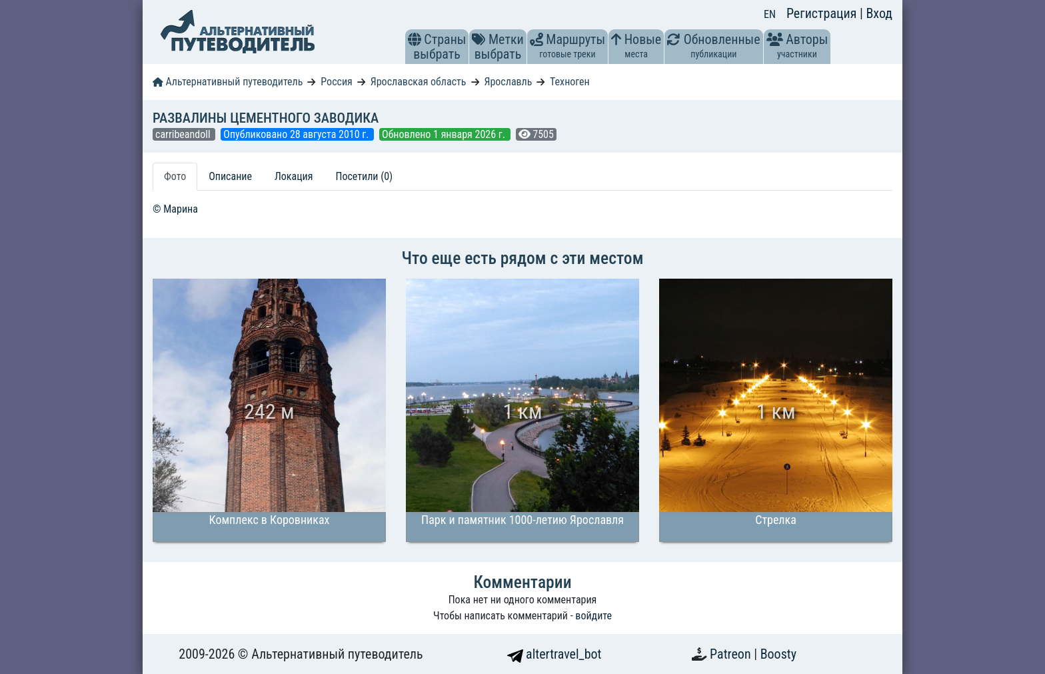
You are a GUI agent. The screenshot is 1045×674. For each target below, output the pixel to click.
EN (770, 14)
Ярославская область (419, 81)
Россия (336, 81)
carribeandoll (184, 134)
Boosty (778, 654)
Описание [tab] (230, 176)
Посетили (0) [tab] (364, 176)
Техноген (570, 81)
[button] (414, 39)
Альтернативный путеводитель (228, 81)
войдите (593, 615)
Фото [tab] (175, 176)
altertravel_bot (554, 654)
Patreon (732, 654)
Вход (879, 13)
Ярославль (508, 81)
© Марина (175, 209)
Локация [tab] (294, 176)
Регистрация (823, 13)
